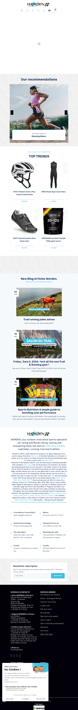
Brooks (58, 493)
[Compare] (36, 170)
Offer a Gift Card (46, 634)
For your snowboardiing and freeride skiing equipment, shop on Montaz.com (39, 502)
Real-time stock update (49, 616)
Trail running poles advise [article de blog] (39, 319)
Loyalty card (45, 606)
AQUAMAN (23, 500)
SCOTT (29, 480)
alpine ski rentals (47, 460)
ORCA (16, 500)
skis (53, 476)
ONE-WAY (17, 480)
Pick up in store (46, 609)
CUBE (24, 480)
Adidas (15, 496)
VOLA (63, 478)
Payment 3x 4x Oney (48, 602)
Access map (15, 601)
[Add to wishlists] (36, 164)
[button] (27, 10)
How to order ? (45, 620)
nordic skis (35, 456)
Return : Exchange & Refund (50, 598)
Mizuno (52, 493)
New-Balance (24, 496)
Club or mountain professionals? (52, 623)
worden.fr (26, 631)
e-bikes (61, 446)
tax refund (44, 631)
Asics (64, 493)
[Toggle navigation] (22, 10)
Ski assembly (45, 613)
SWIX (58, 478)
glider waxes (27, 465)
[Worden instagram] (14, 655)
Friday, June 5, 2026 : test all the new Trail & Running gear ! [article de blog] (39, 363)
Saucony (44, 496)
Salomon (51, 496)
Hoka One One (35, 496)
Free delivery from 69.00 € (50, 595)
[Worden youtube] (20, 655)
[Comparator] (44, 10)
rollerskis (50, 446)
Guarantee (44, 627)
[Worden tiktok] (11, 655)
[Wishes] (38, 10)
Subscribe (58, 576)
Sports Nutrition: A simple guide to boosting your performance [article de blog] (39, 411)
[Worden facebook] (17, 655)
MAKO (30, 500)
